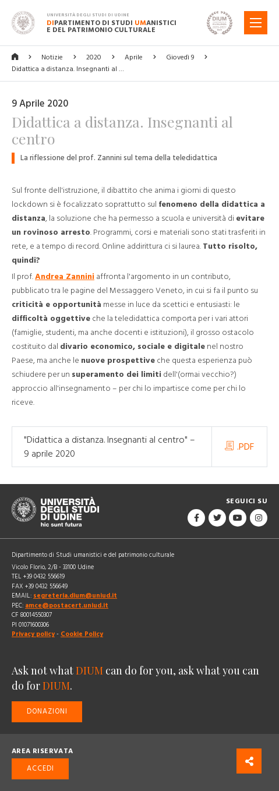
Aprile (134, 57)
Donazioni (47, 711)
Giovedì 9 (180, 57)
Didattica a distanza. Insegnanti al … (68, 69)
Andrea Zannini (64, 276)
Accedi (40, 769)
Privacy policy (33, 634)
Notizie (52, 57)
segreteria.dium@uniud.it (75, 595)
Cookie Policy (82, 634)
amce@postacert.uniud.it (66, 605)
